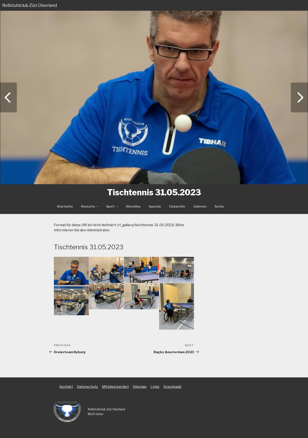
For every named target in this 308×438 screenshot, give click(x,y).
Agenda (155, 206)
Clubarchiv (177, 206)
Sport (112, 206)
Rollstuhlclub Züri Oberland (29, 5)
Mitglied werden (115, 387)
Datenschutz (87, 387)
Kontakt (66, 387)
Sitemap (140, 387)
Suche (219, 206)
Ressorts (90, 206)
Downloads (172, 387)
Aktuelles (133, 206)
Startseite (65, 206)
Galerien (199, 206)
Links (155, 387)
